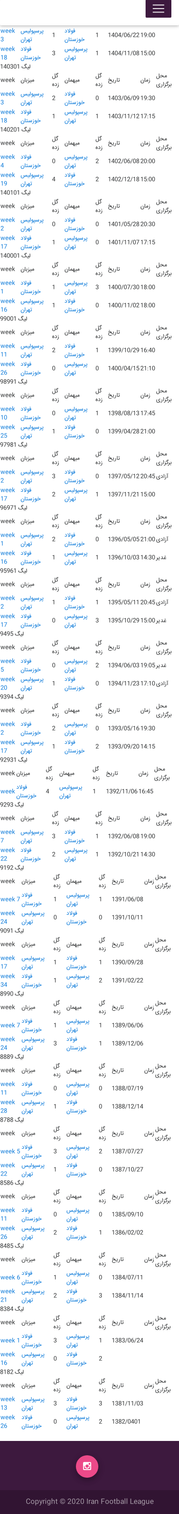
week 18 (7, 54)
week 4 (7, 161)
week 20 (7, 684)
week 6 (10, 1277)
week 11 (7, 351)
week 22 (7, 855)
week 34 (7, 981)
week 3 (7, 35)
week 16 (7, 306)
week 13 (7, 1404)
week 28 (7, 1107)
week (7, 791)
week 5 (7, 666)
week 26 (7, 369)
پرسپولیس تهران (32, 35)
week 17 (7, 243)
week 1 (7, 287)
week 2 (7, 224)
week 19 (7, 180)
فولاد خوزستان (74, 35)
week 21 (7, 1296)
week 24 (7, 918)
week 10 (7, 414)
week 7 (7, 837)
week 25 (7, 432)
